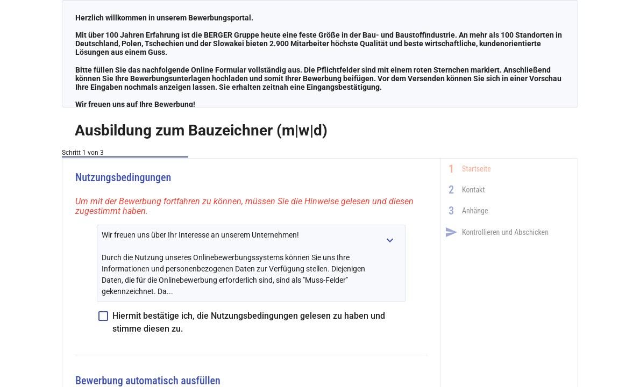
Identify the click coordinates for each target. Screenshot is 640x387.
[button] (389, 240)
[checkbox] (251, 322)
